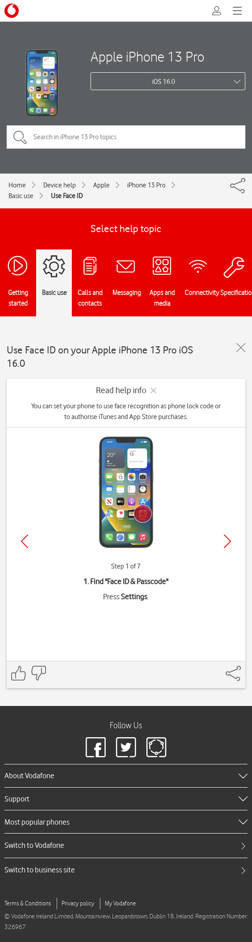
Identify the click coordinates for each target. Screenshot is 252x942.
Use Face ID (67, 196)
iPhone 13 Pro (146, 185)
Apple (101, 185)
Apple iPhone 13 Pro (147, 56)
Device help (59, 185)
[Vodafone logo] (11, 11)
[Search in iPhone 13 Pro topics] (126, 137)
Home (17, 185)
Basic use (20, 196)
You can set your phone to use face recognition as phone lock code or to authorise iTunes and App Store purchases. (126, 411)
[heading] (126, 775)
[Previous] (24, 541)
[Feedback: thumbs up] (18, 673)
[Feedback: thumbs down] (38, 673)
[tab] (126, 845)
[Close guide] (240, 347)
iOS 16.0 (163, 82)
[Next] (227, 541)
